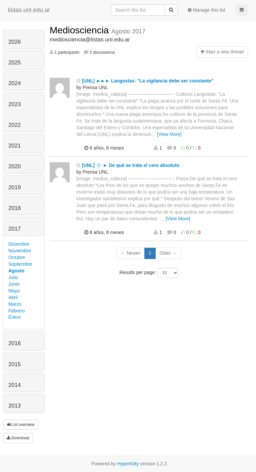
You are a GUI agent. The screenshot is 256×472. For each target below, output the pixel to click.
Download (18, 438)
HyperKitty (128, 463)
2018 (14, 208)
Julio (13, 277)
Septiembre (20, 264)
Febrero (16, 310)
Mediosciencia (80, 30)
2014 (14, 385)
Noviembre (19, 250)
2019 (14, 187)
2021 (14, 146)
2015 (14, 364)
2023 (14, 104)
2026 (14, 42)
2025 (14, 62)
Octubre (16, 257)
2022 (14, 125)
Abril (13, 297)
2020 (14, 166)
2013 (14, 406)
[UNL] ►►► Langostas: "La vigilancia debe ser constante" (145, 80)
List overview (21, 424)
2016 (14, 343)
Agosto (16, 270)
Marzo (14, 304)
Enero (14, 317)
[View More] (169, 134)
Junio (13, 284)
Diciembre (18, 244)
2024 (14, 83)
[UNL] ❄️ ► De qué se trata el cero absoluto (127, 165)
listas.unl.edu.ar (29, 10)
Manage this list (206, 10)
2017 (14, 229)
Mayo (14, 290)
